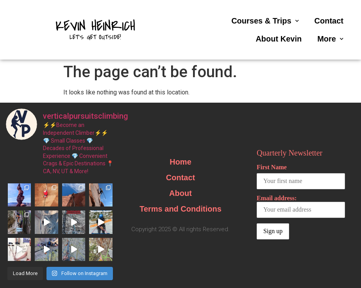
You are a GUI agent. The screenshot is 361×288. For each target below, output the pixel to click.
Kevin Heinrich (95, 26)
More (330, 39)
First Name (272, 167)
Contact (329, 20)
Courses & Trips (264, 21)
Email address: (301, 206)
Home (180, 162)
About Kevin (279, 38)
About (180, 193)
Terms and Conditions (180, 209)
